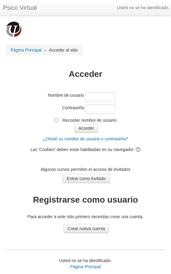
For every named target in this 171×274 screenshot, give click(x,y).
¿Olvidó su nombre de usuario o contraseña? (85, 138)
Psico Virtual (20, 7)
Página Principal (85, 266)
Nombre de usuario (66, 95)
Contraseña (73, 107)
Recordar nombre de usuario (89, 120)
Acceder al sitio (63, 50)
